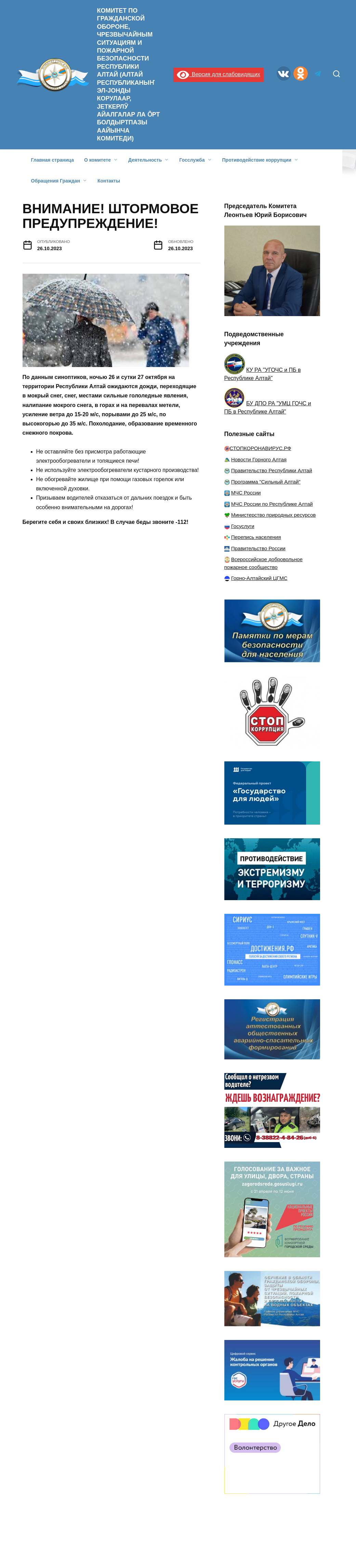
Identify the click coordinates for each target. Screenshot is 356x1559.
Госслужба (192, 160)
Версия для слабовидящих (218, 74)
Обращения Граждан (55, 181)
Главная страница (52, 160)
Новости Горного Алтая (259, 459)
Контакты (108, 181)
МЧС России (246, 493)
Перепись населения (256, 537)
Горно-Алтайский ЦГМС (259, 578)
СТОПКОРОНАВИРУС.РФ (260, 448)
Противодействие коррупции (256, 160)
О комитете (97, 160)
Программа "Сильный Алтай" (266, 482)
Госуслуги (242, 526)
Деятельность (145, 160)
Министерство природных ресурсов (273, 515)
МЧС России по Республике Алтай (272, 504)
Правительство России (258, 548)
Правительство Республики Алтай (271, 470)
